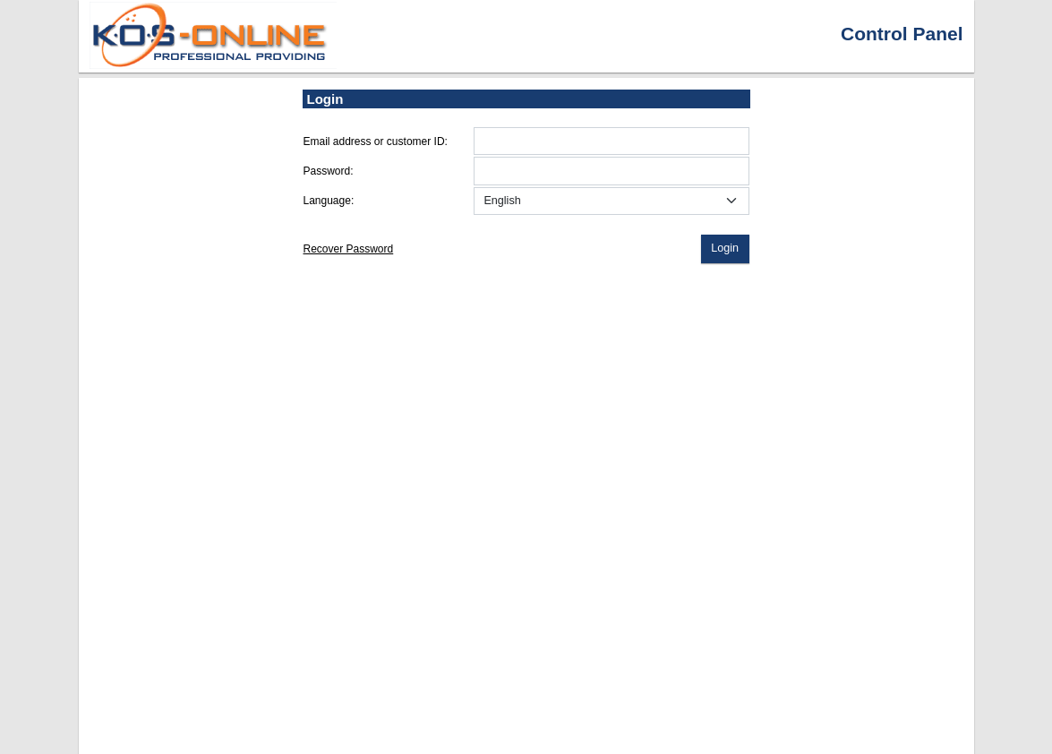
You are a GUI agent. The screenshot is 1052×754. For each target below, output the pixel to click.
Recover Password (349, 249)
